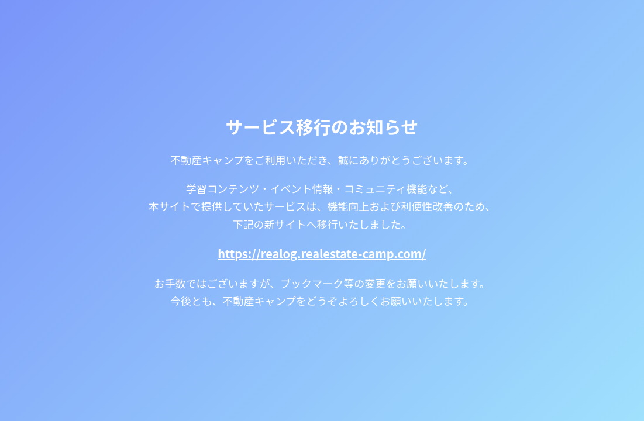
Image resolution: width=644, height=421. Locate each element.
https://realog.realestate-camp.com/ (322, 253)
